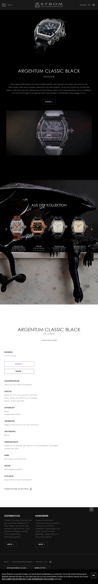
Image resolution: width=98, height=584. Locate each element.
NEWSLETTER (41, 568)
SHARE (19, 371)
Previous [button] (6, 229)
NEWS (6, 562)
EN (89, 5)
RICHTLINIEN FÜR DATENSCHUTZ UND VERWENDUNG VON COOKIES (28, 579)
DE (94, 5)
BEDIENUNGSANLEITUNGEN (22, 562)
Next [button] (92, 229)
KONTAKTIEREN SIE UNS (17, 568)
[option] (18, 234)
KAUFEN (49, 102)
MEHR (10, 544)
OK (93, 575)
